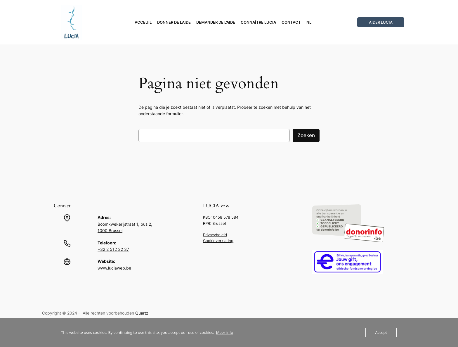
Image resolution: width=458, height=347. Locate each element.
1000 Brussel (110, 230)
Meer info (224, 332)
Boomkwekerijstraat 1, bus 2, (125, 224)
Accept (381, 332)
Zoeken (306, 135)
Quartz (141, 312)
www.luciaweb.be (114, 267)
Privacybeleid (215, 234)
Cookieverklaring (218, 240)
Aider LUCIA (381, 22)
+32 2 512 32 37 (113, 249)
